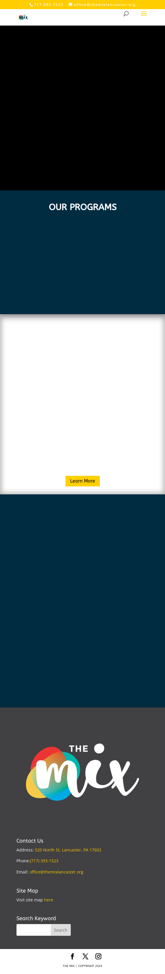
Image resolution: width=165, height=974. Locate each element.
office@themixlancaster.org (56, 872)
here (48, 900)
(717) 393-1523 (44, 860)
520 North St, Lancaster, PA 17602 (68, 850)
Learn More (82, 481)
